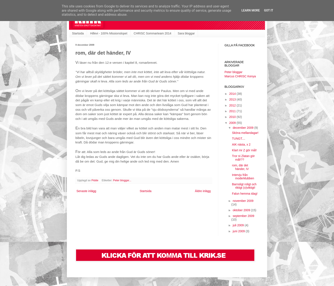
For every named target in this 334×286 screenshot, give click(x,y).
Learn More (250, 10)
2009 (233, 123)
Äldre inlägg (203, 191)
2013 (233, 99)
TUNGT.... (238, 138)
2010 (233, 117)
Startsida (78, 33)
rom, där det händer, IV (240, 167)
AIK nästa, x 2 (241, 144)
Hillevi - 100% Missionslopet (108, 33)
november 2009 (243, 200)
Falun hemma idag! (245, 193)
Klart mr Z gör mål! (244, 150)
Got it (268, 10)
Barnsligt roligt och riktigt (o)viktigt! (244, 186)
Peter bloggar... (122, 180)
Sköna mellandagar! (245, 133)
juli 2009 (239, 225)
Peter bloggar (233, 72)
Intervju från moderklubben (243, 176)
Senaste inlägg (86, 191)
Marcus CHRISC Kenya (240, 76)
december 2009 (243, 127)
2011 (233, 111)
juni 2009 (239, 231)
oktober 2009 (242, 210)
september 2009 (243, 216)
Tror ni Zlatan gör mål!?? (243, 157)
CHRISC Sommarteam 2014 (152, 33)
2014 (233, 93)
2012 (233, 105)
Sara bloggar (186, 33)
